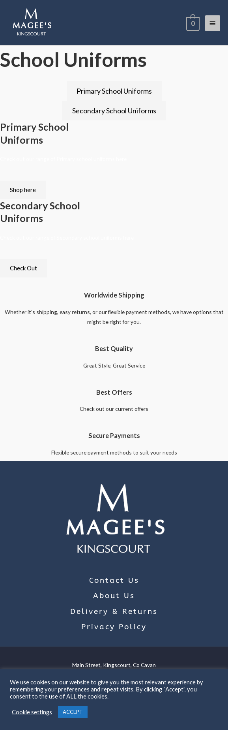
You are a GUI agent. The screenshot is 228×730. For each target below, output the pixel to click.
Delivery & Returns (114, 611)
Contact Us (114, 580)
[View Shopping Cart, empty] (192, 23)
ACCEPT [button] (73, 712)
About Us (114, 595)
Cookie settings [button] (32, 712)
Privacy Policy (114, 627)
